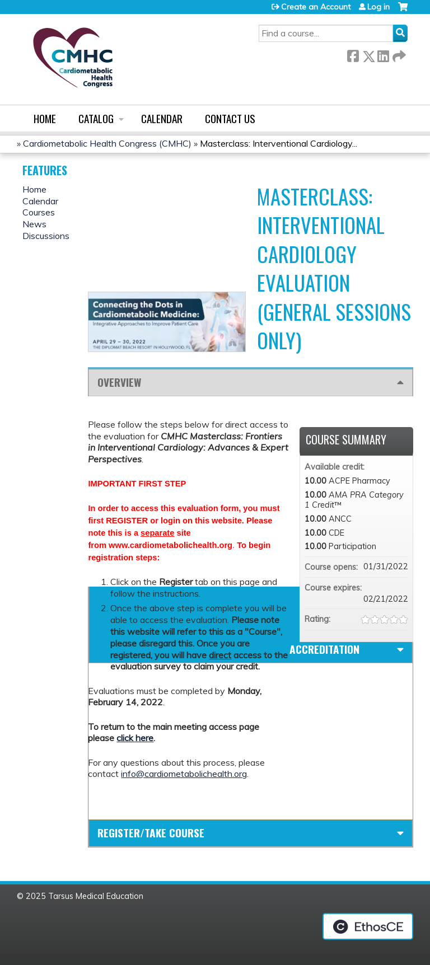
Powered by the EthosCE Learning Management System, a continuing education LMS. (367, 926)
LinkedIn (383, 54)
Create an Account (315, 7)
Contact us (230, 118)
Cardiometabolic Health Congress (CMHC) (107, 143)
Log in (378, 7)
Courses (38, 212)
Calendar (162, 118)
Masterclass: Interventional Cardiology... (278, 143)
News (34, 223)
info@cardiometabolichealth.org (184, 773)
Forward (398, 54)
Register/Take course (150, 833)
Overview (119, 382)
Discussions (45, 235)
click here (134, 737)
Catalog (96, 118)
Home (45, 118)
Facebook (352, 54)
